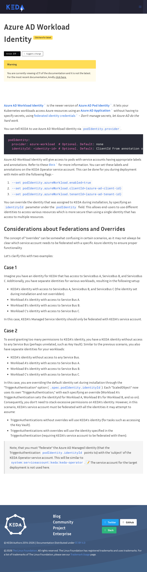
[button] (140, 7)
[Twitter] (110, 522)
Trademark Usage (80, 554)
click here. (61, 77)
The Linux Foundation (25, 550)
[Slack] (109, 530)
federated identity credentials (56, 115)
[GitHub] (128, 522)
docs (53, 164)
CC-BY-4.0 (80, 542)
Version (13, 53)
